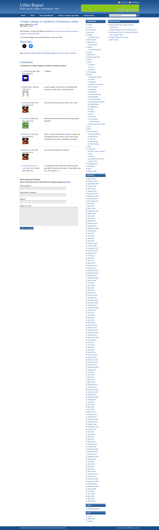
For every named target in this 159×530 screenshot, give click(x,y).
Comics (30, 26)
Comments (135, 2)
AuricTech (25, 118)
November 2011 (93, 422)
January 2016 (92, 298)
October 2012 (92, 394)
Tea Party (92, 117)
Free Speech (93, 87)
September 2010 (93, 456)
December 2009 (93, 479)
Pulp (89, 126)
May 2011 (91, 437)
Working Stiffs (92, 171)
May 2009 (91, 496)
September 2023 (93, 196)
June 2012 (91, 404)
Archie (38, 53)
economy (91, 32)
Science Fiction (93, 131)
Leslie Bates (26, 71)
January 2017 (92, 268)
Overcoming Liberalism (97, 102)
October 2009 (92, 484)
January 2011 (92, 447)
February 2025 (92, 181)
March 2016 (91, 293)
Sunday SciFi (93, 141)
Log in (90, 516)
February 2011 (92, 444)
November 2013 (93, 362)
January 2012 (92, 417)
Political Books (89, 15)
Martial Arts (91, 55)
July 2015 (91, 313)
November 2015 (93, 303)
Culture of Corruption (96, 84)
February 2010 (92, 474)
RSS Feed (123, 2)
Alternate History (94, 134)
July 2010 (91, 461)
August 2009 (92, 489)
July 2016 (91, 283)
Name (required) (25, 186)
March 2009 (91, 501)
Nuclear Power (94, 37)
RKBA (91, 109)
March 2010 (91, 471)
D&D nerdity (114, 40)
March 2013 (91, 382)
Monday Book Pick (94, 57)
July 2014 (91, 342)
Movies (90, 60)
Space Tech (93, 161)
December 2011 (93, 419)
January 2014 (92, 357)
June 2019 (91, 216)
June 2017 (91, 256)
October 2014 (92, 335)
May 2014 (91, 347)
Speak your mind (25, 206)
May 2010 (91, 466)
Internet (92, 156)
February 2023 (92, 199)
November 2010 (93, 451)
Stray (89, 146)
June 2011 (91, 434)
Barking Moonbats (95, 77)
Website (22, 199)
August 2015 (92, 310)
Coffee (90, 25)
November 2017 (93, 251)
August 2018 (92, 231)
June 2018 (91, 236)
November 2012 (93, 392)
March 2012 (91, 412)
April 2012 (91, 409)
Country (92, 64)
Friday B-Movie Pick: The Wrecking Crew (123, 30)
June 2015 (91, 315)
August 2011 (92, 429)
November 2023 (93, 194)
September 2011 (93, 427)
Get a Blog (121, 528)
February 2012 (92, 414)
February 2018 (92, 243)
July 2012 (91, 402)
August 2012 (92, 399)
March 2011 (91, 442)
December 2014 (93, 330)
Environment (92, 40)
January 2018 (92, 246)
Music (89, 62)
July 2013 (91, 372)
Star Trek (92, 139)
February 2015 (92, 325)
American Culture (29, 53)
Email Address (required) (28, 192)
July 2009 (91, 491)
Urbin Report (32, 5)
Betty (53, 53)
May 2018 (91, 238)
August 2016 (92, 280)
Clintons (92, 79)
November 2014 (93, 332)
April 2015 (91, 320)
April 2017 (91, 261)
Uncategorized (92, 164)
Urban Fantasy (94, 144)
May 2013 (91, 377)
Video (89, 169)
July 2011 (91, 432)
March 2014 (91, 352)
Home (23, 15)
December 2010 (93, 449)
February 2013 (92, 385)
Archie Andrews (46, 53)
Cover (91, 67)
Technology (91, 149)
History (90, 47)
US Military (91, 166)
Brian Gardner (60, 528)
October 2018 (92, 226)
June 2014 (91, 345)
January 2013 (92, 387)
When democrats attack (97, 124)
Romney (92, 112)
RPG (89, 129)
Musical (92, 69)
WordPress (91, 519)
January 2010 (92, 476)
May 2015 (91, 318)
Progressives (93, 107)
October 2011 (92, 424)
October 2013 (92, 365)
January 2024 (92, 191)
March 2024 (91, 189)
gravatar (67, 182)
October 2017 (92, 253)
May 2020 (91, 203)
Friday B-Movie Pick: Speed (119, 37)
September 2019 (93, 211)
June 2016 (91, 285)
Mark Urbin (34, 24)
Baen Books (93, 136)
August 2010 (92, 459)
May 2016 (91, 288)
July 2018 (91, 233)
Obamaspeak (93, 97)
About (32, 15)
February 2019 (92, 223)
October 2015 (92, 305)
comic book (60, 53)
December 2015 (93, 300)
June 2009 (91, 494)
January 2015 (92, 327)
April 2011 (91, 439)
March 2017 (91, 263)
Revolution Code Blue (40, 528)
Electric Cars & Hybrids (97, 151)
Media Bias (93, 92)
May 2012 (91, 407)
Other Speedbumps (46, 15)
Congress (92, 82)
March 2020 (91, 208)
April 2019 (91, 218)
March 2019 (91, 221)
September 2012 (93, 397)
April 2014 (91, 350)
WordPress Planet (94, 509)
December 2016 (93, 270)
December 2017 (93, 248)
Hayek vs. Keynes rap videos (68, 15)
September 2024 (93, 184)
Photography (92, 72)
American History (95, 50)
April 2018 (91, 241)
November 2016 (93, 273)
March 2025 (91, 179)
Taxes (91, 114)
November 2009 (93, 481)
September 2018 (93, 228)
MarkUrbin (25, 103)
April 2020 (91, 206)
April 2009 (91, 499)
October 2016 (92, 275)
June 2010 (91, 464)
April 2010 (91, 469)
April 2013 (91, 380)
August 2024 (92, 186)
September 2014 (93, 337)
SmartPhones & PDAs (96, 159)
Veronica (73, 53)
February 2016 (92, 295)
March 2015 (91, 323)
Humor (90, 52)
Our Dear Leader (95, 99)
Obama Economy (95, 94)
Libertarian (93, 89)
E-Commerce (92, 30)
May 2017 (91, 258)
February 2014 (92, 355)
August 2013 (92, 370)
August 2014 (92, 340)
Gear (91, 154)
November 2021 (93, 201)
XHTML (90, 521)
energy (90, 35)
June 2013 (91, 375)
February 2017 (92, 265)
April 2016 (91, 290)
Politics (90, 74)
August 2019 (92, 213)
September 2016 (93, 278)
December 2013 (93, 360)
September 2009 (93, 486)
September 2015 (93, 308)
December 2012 (93, 389)
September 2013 (93, 367)
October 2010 (92, 454)
